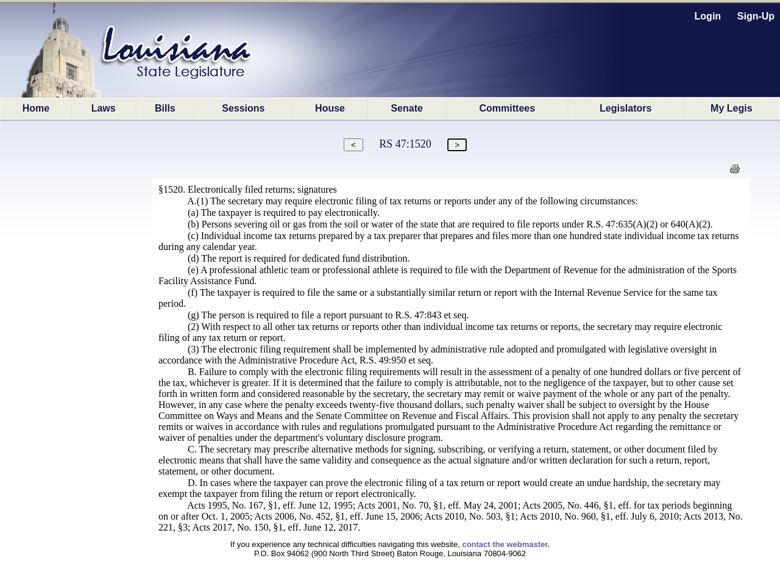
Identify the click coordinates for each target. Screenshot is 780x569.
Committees (508, 108)
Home (36, 108)
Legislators (625, 108)
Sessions (243, 108)
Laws (103, 108)
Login (708, 16)
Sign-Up (756, 16)
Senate (406, 108)
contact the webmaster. (506, 544)
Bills (165, 108)
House (330, 108)
